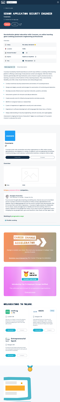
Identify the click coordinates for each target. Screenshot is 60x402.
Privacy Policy (16, 397)
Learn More (11, 357)
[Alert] (18, 157)
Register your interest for (18, 258)
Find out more (30, 292)
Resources (19, 390)
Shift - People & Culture (36, 390)
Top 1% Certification (35, 387)
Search (10, 2)
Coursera (9, 143)
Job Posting (33, 385)
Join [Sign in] (18, 383)
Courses (19, 387)
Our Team (45, 385)
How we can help (34, 383)
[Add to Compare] (42, 157)
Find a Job (19, 385)
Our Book (45, 387)
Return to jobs (8, 8)
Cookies (21, 397)
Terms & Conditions (8, 397)
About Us (45, 383)
